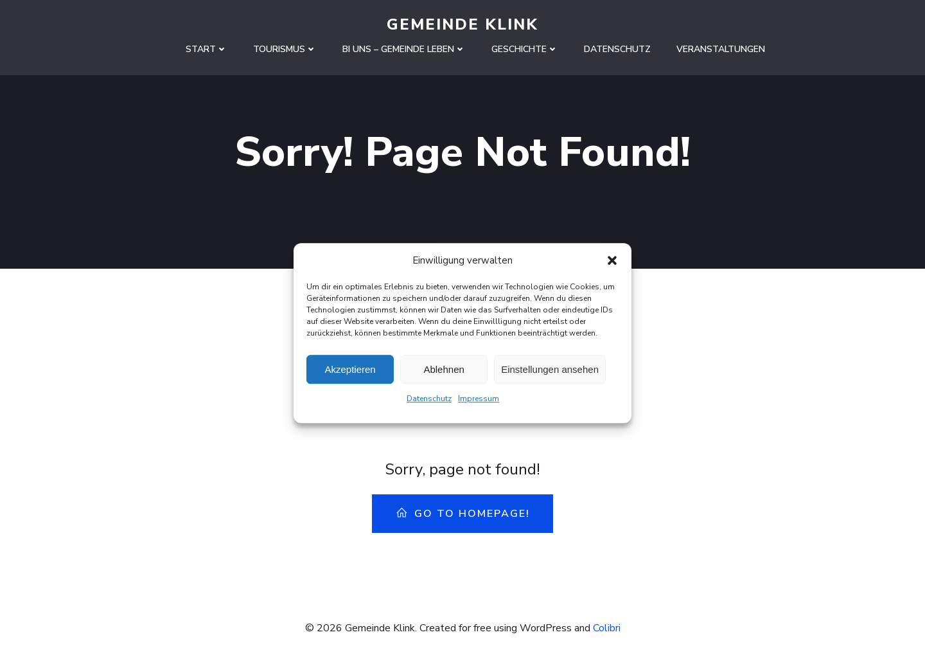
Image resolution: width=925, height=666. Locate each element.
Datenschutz (429, 403)
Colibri (607, 628)
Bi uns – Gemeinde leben (404, 49)
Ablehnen (443, 373)
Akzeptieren (349, 373)
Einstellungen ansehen (550, 373)
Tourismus (285, 49)
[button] (612, 264)
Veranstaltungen (720, 49)
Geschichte (524, 49)
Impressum (478, 403)
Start (206, 49)
